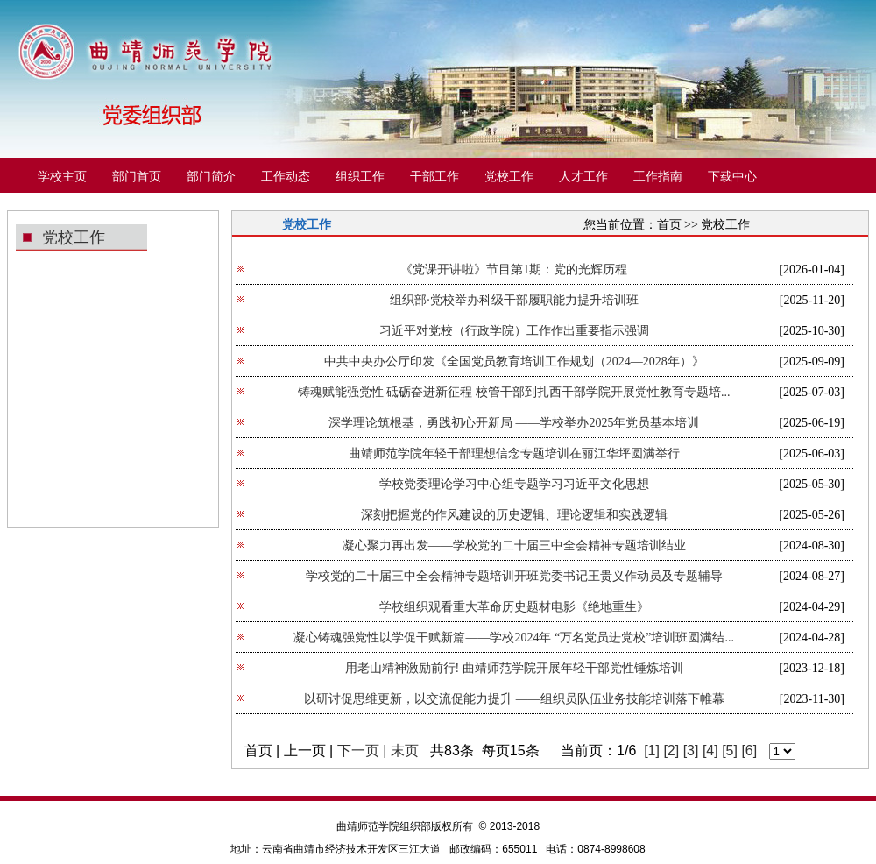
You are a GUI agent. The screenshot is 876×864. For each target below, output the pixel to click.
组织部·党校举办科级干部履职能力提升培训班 (514, 300)
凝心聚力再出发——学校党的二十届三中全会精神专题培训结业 (514, 545)
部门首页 (136, 176)
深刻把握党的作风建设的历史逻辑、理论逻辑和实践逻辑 (514, 514)
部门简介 (211, 176)
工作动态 (285, 176)
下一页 (358, 750)
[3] (691, 750)
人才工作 (583, 176)
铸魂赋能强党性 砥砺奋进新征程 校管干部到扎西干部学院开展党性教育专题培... (514, 392)
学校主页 (62, 176)
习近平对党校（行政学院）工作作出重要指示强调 (514, 330)
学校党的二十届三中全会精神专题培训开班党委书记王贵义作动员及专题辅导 (514, 576)
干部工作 (434, 176)
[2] (671, 750)
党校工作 (508, 176)
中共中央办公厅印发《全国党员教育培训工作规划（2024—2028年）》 (514, 361)
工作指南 (657, 176)
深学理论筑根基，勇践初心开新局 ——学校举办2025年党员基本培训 (514, 422)
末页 (405, 750)
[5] (730, 750)
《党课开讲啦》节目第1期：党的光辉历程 (513, 269)
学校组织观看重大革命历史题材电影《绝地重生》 (514, 606)
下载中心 (732, 176)
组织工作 (360, 176)
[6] (749, 750)
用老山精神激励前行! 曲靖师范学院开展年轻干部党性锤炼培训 (514, 668)
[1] (652, 750)
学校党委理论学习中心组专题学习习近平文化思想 (514, 484)
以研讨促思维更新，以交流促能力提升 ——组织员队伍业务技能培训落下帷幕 (514, 698)
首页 (669, 224)
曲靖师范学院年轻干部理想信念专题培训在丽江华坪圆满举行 (514, 453)
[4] (710, 750)
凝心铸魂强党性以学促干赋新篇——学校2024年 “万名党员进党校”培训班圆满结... (513, 637)
